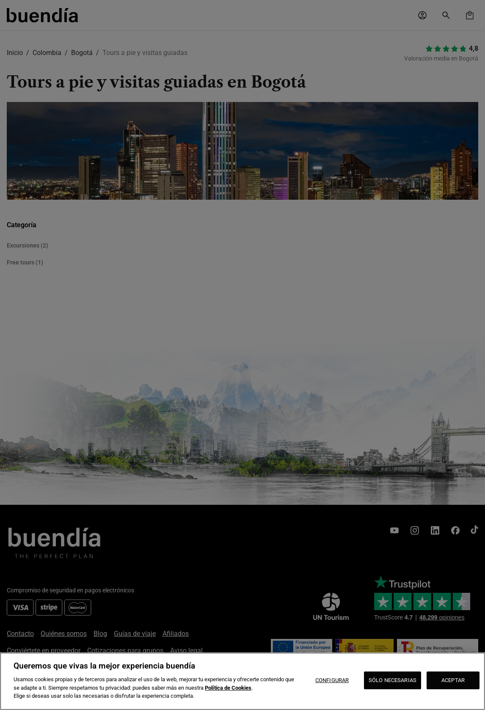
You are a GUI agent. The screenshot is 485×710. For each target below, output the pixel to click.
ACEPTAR (453, 680)
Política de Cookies (228, 688)
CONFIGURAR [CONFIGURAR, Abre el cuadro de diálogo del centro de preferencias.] (332, 680)
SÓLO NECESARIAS (392, 680)
